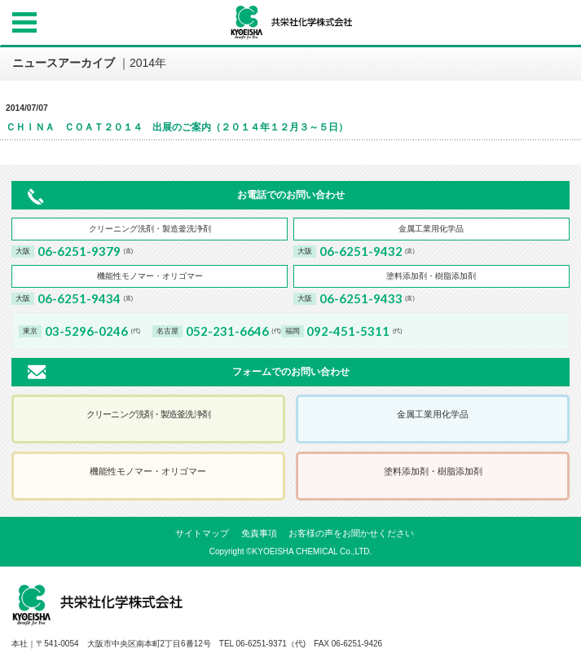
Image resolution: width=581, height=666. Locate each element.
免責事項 (259, 533)
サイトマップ (202, 533)
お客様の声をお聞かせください (351, 533)
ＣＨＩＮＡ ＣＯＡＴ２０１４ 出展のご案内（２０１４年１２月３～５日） (177, 127)
